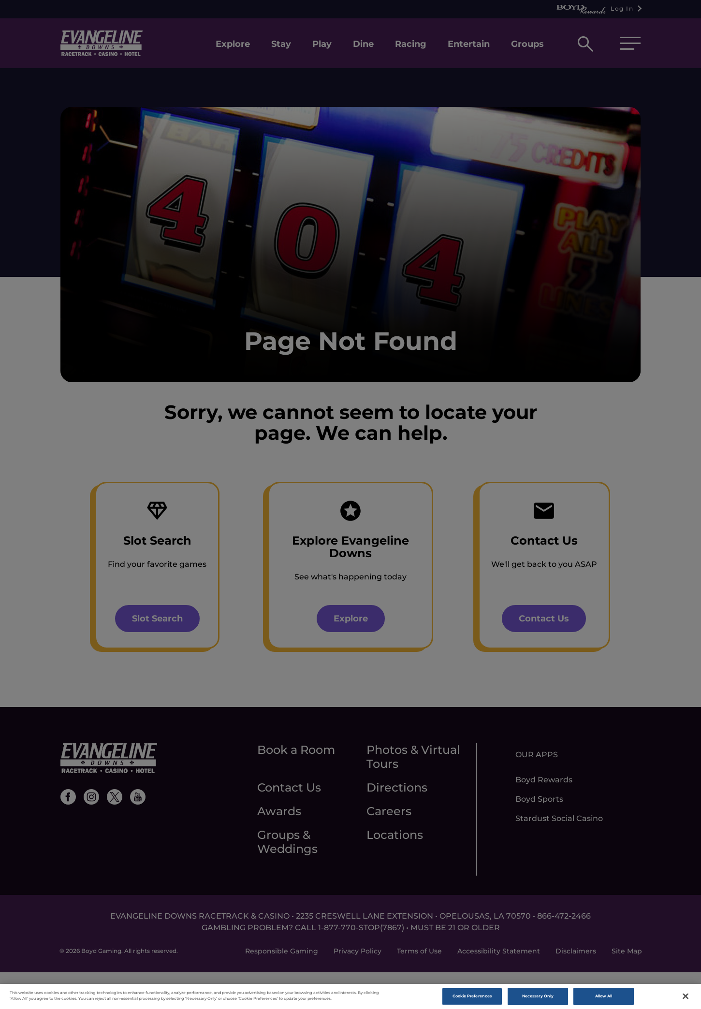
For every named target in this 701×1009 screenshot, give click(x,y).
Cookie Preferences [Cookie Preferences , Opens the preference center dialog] (472, 998)
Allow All (604, 998)
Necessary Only (538, 998)
